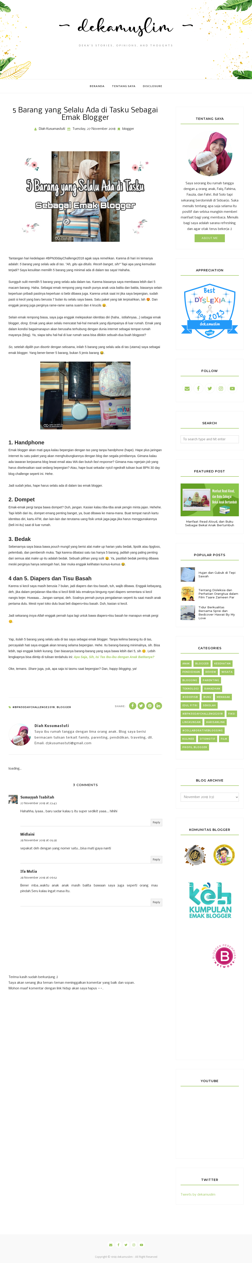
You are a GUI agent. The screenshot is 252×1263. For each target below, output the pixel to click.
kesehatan (222, 663)
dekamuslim (125, 1257)
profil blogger (194, 747)
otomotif (207, 738)
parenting (211, 680)
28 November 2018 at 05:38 (38, 840)
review (210, 672)
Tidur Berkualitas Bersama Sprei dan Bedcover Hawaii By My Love (216, 612)
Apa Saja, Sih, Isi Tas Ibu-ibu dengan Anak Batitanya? (114, 657)
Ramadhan (212, 688)
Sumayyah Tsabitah (37, 797)
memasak (223, 697)
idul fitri (190, 705)
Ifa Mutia (28, 872)
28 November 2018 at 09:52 (38, 877)
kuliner (188, 738)
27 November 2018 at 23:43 (38, 803)
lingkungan (191, 722)
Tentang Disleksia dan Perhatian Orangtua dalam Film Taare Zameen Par (218, 593)
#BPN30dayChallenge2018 (33, 707)
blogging (189, 680)
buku (207, 697)
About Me (210, 238)
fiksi (231, 713)
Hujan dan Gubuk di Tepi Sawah (217, 574)
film (224, 738)
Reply (156, 822)
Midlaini (27, 834)
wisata (227, 672)
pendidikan (191, 672)
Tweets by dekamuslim (198, 1195)
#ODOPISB (190, 697)
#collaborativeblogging (202, 730)
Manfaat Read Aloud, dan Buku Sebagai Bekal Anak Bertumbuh (209, 523)
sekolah (209, 705)
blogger (128, 129)
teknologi (190, 688)
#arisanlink (215, 722)
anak (186, 663)
